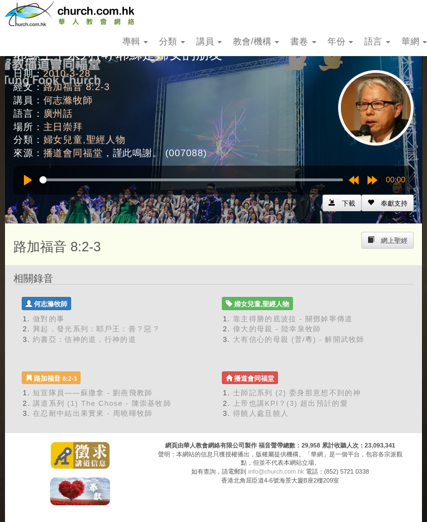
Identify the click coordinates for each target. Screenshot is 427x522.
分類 (172, 41)
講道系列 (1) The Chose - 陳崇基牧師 (102, 403)
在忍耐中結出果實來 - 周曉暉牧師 (93, 413)
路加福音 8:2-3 (76, 87)
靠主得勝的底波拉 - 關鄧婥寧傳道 (293, 319)
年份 (340, 41)
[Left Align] (387, 203)
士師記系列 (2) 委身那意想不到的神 (297, 393)
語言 (377, 41)
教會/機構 (256, 41)
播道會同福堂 (73, 153)
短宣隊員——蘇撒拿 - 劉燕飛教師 (93, 393)
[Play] (28, 180)
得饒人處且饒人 (261, 413)
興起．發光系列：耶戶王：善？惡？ (96, 329)
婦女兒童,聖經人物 (84, 140)
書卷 (303, 41)
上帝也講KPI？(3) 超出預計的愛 (290, 403)
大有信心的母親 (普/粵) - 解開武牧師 (299, 339)
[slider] (191, 180)
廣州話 (58, 113)
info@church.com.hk (276, 471)
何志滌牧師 (68, 100)
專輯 (135, 41)
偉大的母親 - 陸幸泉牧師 (277, 329)
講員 (209, 41)
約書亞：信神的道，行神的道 (84, 339)
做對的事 (48, 319)
